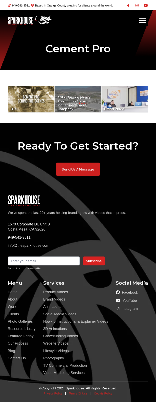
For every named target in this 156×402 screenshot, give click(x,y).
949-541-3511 (21, 5)
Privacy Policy (52, 393)
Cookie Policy (103, 393)
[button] (142, 20)
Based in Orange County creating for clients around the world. (74, 5)
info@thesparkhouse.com (28, 246)
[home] (22, 20)
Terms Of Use (78, 393)
